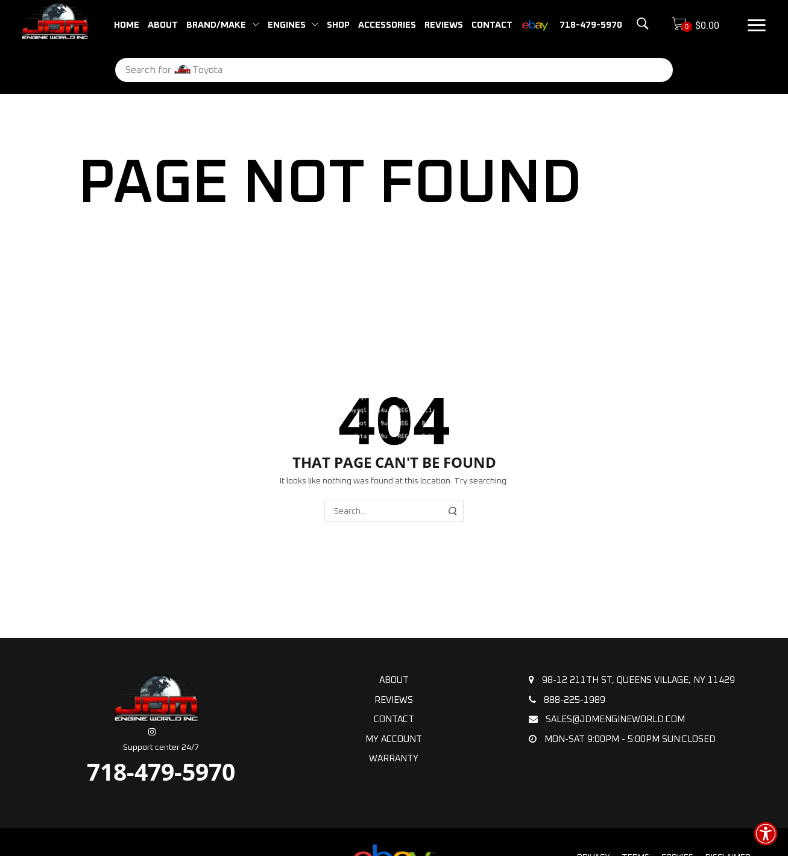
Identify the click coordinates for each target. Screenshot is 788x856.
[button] (626, 24)
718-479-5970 (161, 771)
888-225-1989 (567, 700)
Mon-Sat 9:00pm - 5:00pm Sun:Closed (622, 739)
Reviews (393, 700)
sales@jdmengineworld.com (607, 719)
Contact (394, 719)
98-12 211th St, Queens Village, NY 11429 (632, 680)
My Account (393, 739)
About (394, 680)
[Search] (636, 70)
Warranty (393, 758)
